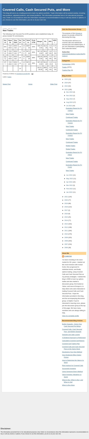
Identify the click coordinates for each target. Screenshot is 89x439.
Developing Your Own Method (72, 352)
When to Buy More (68, 385)
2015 (66, 217)
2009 (66, 237)
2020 (66, 200)
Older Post (53, 84)
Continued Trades (72, 117)
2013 (66, 224)
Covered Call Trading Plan (71, 344)
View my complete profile (70, 316)
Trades (9, 77)
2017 (66, 210)
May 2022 (69, 178)
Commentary (66, 64)
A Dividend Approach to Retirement (74, 338)
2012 (66, 227)
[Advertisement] (18, 409)
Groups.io (78, 33)
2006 (66, 247)
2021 (66, 197)
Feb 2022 (69, 189)
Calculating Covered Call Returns (73, 341)
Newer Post (7, 84)
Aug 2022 (69, 102)
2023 (66, 86)
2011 (66, 230)
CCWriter (68, 256)
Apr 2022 (69, 182)
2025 (66, 79)
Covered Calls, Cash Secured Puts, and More (36, 9)
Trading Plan (66, 70)
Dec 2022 (69, 92)
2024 (66, 83)
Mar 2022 (69, 185)
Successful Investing (69, 368)
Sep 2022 (69, 99)
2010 (66, 234)
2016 (66, 214)
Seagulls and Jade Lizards (71, 335)
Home (30, 84)
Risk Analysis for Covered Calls (72, 365)
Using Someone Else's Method (72, 371)
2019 (66, 203)
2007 (66, 244)
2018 (66, 207)
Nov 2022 (69, 95)
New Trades (8, 30)
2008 (66, 241)
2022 (66, 89)
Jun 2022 (69, 175)
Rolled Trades (70, 146)
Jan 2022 (69, 192)
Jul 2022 (69, 105)
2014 (66, 220)
